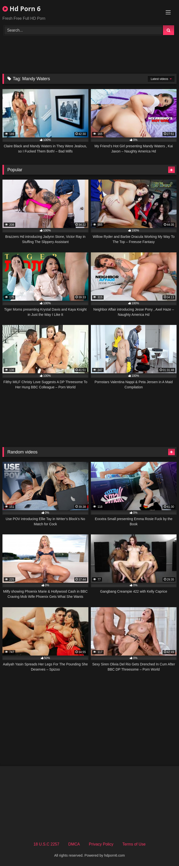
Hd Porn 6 (21, 8)
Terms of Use (134, 844)
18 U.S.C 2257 (46, 844)
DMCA (74, 844)
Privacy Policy (101, 844)
